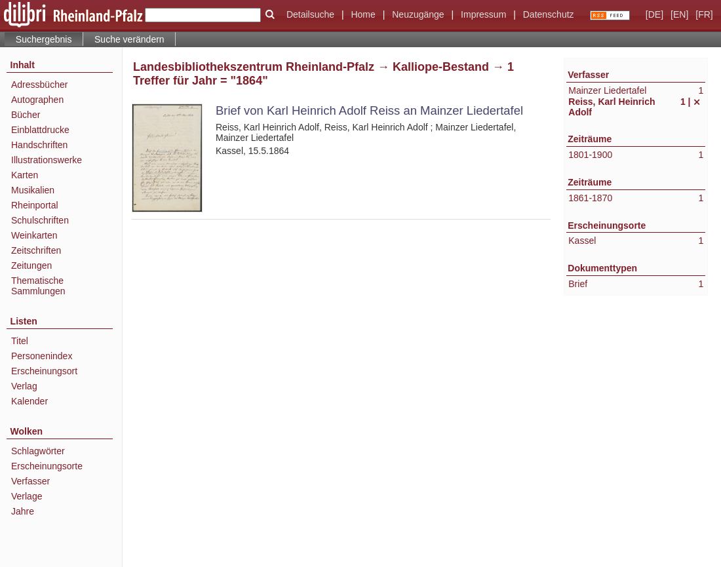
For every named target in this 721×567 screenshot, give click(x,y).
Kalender (29, 401)
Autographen (37, 99)
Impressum (483, 14)
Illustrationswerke (46, 160)
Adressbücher (39, 84)
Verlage (26, 496)
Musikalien (32, 190)
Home (363, 14)
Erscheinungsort (44, 371)
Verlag (24, 386)
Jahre (22, 511)
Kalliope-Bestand (441, 66)
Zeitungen (31, 265)
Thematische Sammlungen (38, 285)
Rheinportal (34, 205)
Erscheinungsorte (47, 466)
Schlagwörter (38, 451)
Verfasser (30, 481)
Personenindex (41, 356)
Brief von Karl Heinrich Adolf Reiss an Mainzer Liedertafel (369, 110)
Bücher (25, 114)
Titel (19, 341)
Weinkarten (34, 235)
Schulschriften (40, 220)
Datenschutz (548, 14)
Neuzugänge (418, 14)
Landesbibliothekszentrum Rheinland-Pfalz (253, 66)
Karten (24, 175)
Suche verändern (129, 39)
